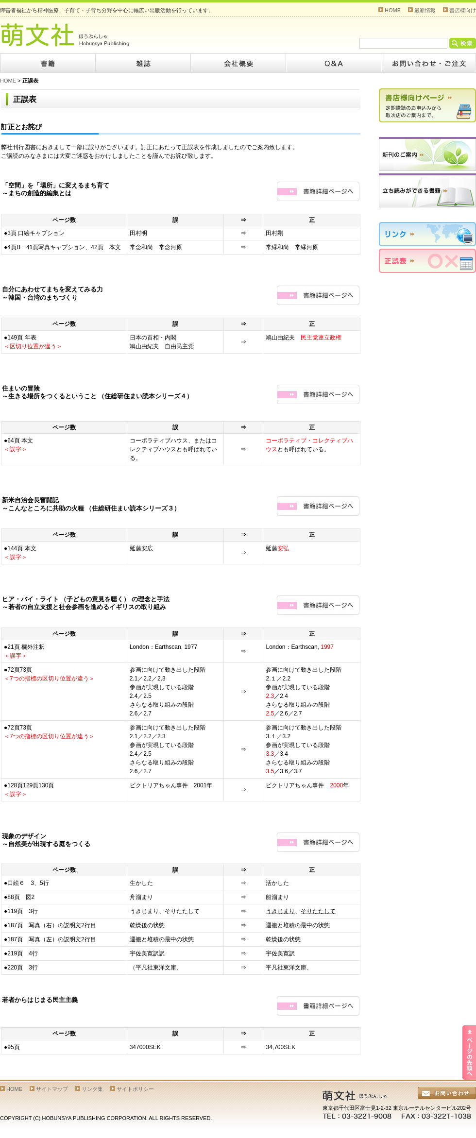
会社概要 (238, 63)
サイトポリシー (135, 1089)
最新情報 (425, 10)
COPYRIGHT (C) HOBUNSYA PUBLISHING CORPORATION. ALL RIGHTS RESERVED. (106, 1118)
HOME (393, 10)
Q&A (333, 63)
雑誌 (142, 63)
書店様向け (462, 10)
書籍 (47, 63)
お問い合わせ (428, 63)
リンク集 (92, 1089)
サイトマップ (52, 1089)
